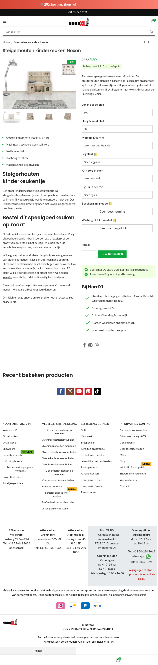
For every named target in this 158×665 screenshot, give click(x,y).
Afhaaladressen (90, 473)
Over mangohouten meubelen (59, 445)
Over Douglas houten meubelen (59, 431)
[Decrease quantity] (84, 254)
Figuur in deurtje (92, 187)
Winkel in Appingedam (135, 466)
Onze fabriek (10, 442)
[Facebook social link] (84, 345)
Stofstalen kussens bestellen (58, 502)
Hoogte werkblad (93, 121)
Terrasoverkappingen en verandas (20, 469)
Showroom (9, 448)
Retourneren (88, 492)
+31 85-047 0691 (77, 12)
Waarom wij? (10, 429)
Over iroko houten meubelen (58, 439)
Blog (122, 461)
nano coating (60, 259)
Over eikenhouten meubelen (58, 458)
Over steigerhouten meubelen (59, 452)
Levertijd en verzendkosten (96, 461)
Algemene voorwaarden (133, 429)
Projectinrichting (12, 476)
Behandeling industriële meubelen (59, 472)
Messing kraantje (93, 137)
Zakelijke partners (13, 483)
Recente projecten (18, 454)
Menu (38, 651)
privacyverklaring (135, 594)
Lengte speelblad (93, 104)
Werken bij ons (128, 479)
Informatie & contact (136, 423)
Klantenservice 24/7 (17, 423)
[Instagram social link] (70, 391)
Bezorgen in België (91, 479)
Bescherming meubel (97, 203)
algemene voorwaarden (66, 590)
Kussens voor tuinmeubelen (58, 480)
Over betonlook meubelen (57, 464)
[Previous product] (144, 42)
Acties (84, 429)
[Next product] (153, 42)
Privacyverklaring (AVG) (133, 436)
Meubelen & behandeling (59, 423)
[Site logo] (79, 21)
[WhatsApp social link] (97, 345)
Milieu (123, 454)
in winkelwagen (112, 254)
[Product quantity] (89, 254)
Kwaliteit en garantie (93, 448)
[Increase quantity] (94, 254)
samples (7, 277)
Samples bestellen (52, 486)
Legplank (89, 154)
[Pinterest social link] (90, 345)
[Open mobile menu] (4, 21)
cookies (102, 594)
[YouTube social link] (79, 391)
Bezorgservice (89, 467)
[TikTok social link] (97, 391)
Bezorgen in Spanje (92, 486)
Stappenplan (88, 442)
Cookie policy (127, 442)
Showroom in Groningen (133, 473)
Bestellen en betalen (93, 454)
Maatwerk (86, 436)
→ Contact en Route (107, 534)
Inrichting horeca (12, 461)
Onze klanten (10, 436)
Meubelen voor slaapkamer (31, 42)
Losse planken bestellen (55, 508)
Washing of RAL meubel (99, 220)
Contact (124, 486)
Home (6, 42)
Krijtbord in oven (92, 170)
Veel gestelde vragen (132, 448)
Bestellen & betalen (95, 423)
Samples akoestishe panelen (61, 493)
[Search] (79, 32)
